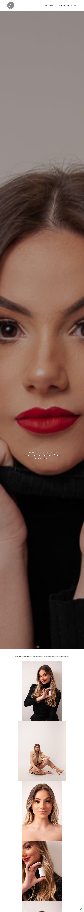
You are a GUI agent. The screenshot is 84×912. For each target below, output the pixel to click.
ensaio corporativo (18, 656)
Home (42, 5)
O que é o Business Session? (50, 5)
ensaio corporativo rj (28, 656)
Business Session (61, 5)
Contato (75, 5)
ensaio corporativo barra (37, 656)
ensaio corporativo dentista (49, 656)
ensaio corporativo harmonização (62, 656)
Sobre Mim (69, 5)
